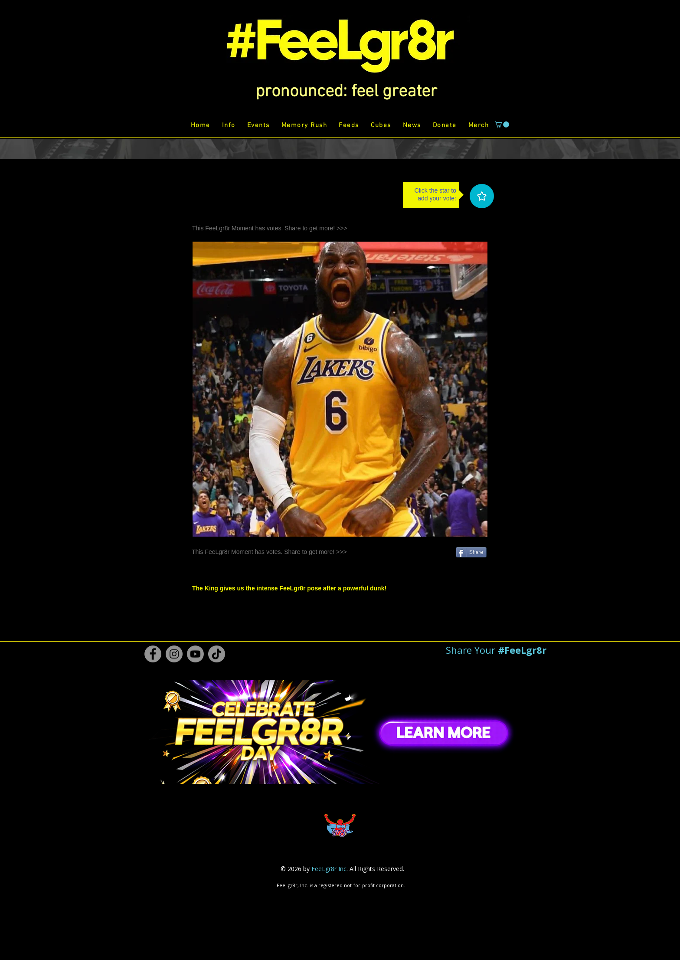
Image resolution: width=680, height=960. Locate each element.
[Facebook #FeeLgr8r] (152, 653)
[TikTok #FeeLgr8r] (216, 653)
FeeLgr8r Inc (329, 869)
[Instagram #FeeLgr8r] (174, 653)
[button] (346, 92)
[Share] (471, 552)
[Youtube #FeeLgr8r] (195, 653)
